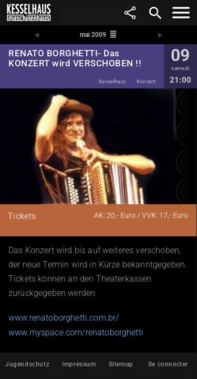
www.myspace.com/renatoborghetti (75, 332)
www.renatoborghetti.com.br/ (63, 318)
